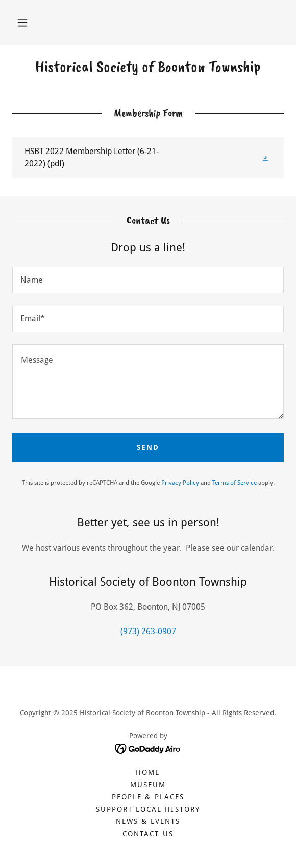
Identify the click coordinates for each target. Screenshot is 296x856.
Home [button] (148, 772)
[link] (148, 67)
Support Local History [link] (148, 809)
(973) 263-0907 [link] (148, 631)
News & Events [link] (148, 821)
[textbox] (148, 280)
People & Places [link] (148, 797)
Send (148, 447)
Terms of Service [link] (234, 482)
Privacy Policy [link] (180, 482)
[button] (22, 22)
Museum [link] (148, 785)
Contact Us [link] (147, 833)
